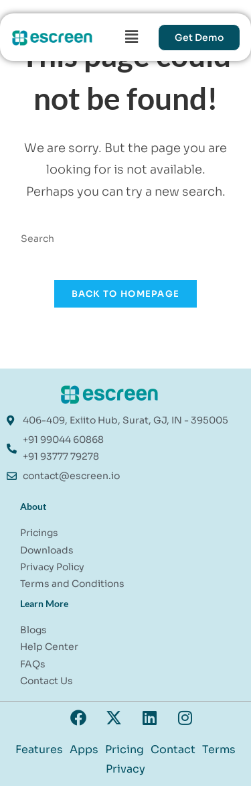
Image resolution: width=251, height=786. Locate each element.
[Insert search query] (126, 239)
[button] (131, 37)
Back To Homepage (126, 294)
